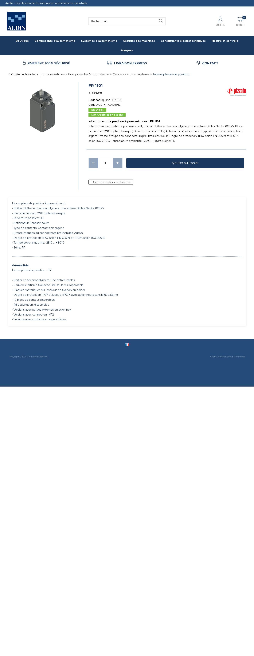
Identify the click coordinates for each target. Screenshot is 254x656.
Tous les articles (53, 74)
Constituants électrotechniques (183, 40)
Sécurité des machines (139, 40)
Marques (127, 50)
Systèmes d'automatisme (99, 40)
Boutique (22, 40)
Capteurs (119, 74)
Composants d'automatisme (55, 40)
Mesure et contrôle (225, 40)
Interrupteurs (139, 74)
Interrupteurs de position (171, 74)
